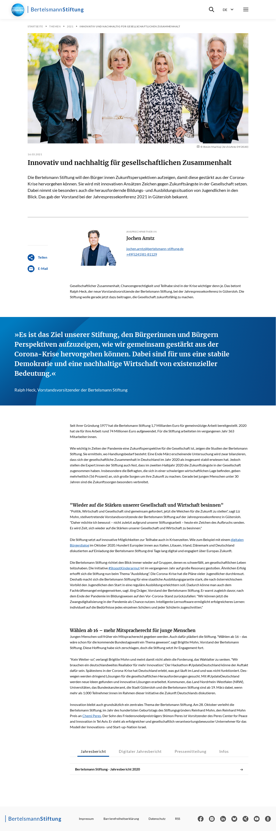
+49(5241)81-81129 (141, 254)
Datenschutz (157, 818)
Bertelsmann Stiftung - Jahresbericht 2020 (159, 769)
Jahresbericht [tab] (93, 751)
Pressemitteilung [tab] (190, 751)
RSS (177, 818)
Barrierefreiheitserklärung (121, 818)
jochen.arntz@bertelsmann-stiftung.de (154, 249)
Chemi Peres (91, 716)
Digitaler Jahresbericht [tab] (140, 751)
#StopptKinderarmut (124, 568)
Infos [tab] (224, 751)
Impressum (86, 818)
